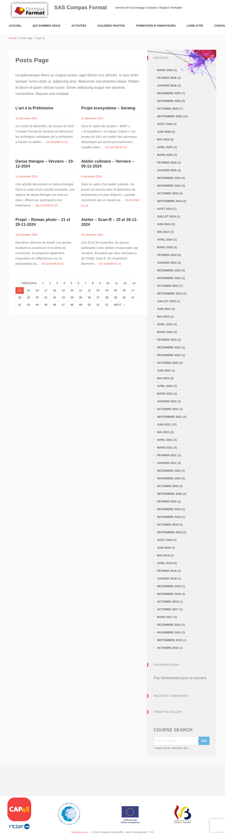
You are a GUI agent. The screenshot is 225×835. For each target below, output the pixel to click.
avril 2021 (164, 439)
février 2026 (167, 77)
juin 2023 (164, 309)
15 (28, 290)
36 (89, 297)
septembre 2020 (169, 493)
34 (71, 297)
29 (28, 297)
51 (97, 304)
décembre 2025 (169, 93)
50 (89, 304)
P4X (151, 832)
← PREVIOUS (27, 283)
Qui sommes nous (46, 25)
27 (132, 290)
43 (28, 304)
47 (63, 304)
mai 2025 (163, 139)
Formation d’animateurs (156, 25)
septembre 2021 (169, 416)
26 (124, 290)
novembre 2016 (169, 632)
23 (97, 290)
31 (45, 297)
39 (115, 297)
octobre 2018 (167, 601)
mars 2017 (165, 617)
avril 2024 (164, 239)
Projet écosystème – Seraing (108, 108)
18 (54, 290)
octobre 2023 (167, 285)
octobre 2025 (167, 108)
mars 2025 (165, 154)
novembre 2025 (169, 101)
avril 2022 (164, 386)
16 (37, 290)
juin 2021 (164, 424)
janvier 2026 (167, 85)
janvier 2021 (167, 463)
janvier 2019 (167, 578)
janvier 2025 (167, 170)
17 (45, 290)
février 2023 (167, 339)
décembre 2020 (169, 470)
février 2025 (167, 162)
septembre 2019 (169, 532)
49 (80, 304)
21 (80, 290)
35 (80, 297)
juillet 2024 (166, 216)
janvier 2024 (167, 262)
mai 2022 (163, 378)
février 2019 (167, 570)
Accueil (15, 25)
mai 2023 (163, 316)
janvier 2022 (167, 401)
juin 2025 (164, 131)
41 (132, 297)
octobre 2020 (167, 486)
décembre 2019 (169, 509)
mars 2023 (165, 332)
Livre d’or (195, 25)
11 (116, 283)
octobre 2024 (167, 193)
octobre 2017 (167, 609)
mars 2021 (165, 447)
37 (97, 297)
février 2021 (167, 455)
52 (106, 304)
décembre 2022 (169, 347)
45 (45, 304)
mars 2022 (165, 393)
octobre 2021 (167, 409)
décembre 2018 (169, 586)
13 (133, 283)
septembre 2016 (169, 640)
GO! (204, 741)
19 (63, 290)
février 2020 (167, 501)
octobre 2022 (167, 362)
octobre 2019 (167, 524)
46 (54, 304)
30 (37, 297)
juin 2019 (164, 547)
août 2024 (164, 208)
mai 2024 (163, 232)
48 (71, 304)
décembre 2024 (169, 178)
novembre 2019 (169, 517)
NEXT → (119, 304)
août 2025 (164, 124)
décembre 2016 (169, 624)
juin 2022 (164, 370)
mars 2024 (165, 247)
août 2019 (164, 540)
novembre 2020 (169, 478)
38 (106, 297)
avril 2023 (164, 324)
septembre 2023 (169, 293)
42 (19, 304)
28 (19, 297)
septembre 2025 (169, 116)
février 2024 (167, 255)
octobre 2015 (167, 647)
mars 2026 (165, 70)
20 (71, 290)
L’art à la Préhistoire (34, 108)
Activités (78, 25)
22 (89, 290)
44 (37, 304)
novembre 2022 (169, 355)
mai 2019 (163, 555)
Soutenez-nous (79, 832)
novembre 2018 (169, 594)
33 (63, 297)
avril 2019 (164, 563)
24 (106, 290)
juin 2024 (164, 224)
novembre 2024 (169, 185)
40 (124, 297)
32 (54, 297)
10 (107, 283)
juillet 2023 (166, 301)
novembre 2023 (169, 278)
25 (115, 290)
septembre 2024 (169, 201)
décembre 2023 (169, 270)
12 (125, 283)
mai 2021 (163, 432)
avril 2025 (164, 147)
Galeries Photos (111, 25)
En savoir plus (57, 142)
